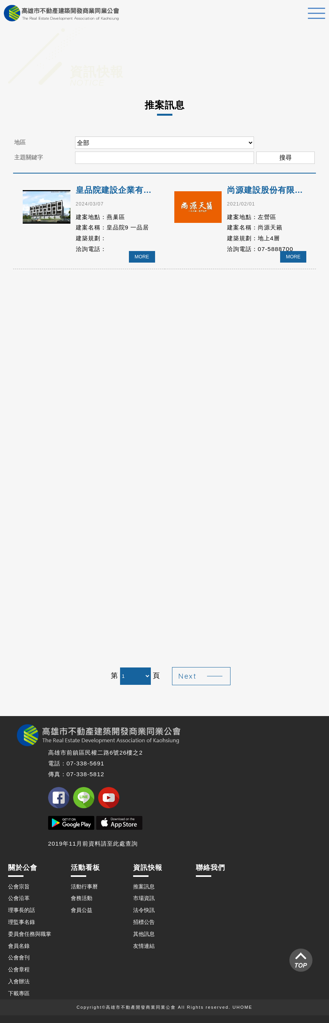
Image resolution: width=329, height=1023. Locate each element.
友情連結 (144, 946)
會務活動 (81, 898)
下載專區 (19, 993)
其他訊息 (144, 934)
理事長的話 (21, 910)
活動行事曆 (84, 886)
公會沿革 (19, 898)
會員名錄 (19, 946)
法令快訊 (144, 910)
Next (187, 676)
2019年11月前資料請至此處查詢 (93, 843)
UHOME (242, 1007)
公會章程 (19, 969)
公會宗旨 (19, 886)
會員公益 (81, 910)
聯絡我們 (210, 867)
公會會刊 (19, 957)
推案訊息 (144, 886)
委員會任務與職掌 (29, 934)
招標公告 (144, 922)
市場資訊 (144, 898)
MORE (142, 257)
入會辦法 (19, 981)
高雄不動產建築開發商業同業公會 (61, 13)
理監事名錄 (21, 922)
